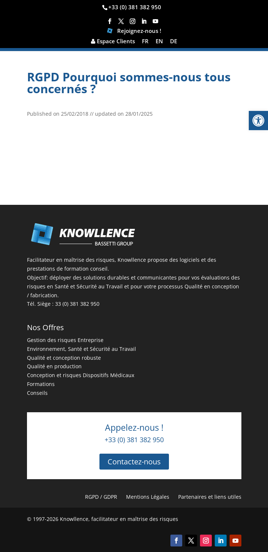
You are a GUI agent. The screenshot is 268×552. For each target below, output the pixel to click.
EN (159, 41)
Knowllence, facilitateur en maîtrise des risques (119, 518)
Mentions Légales (147, 496)
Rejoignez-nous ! (134, 31)
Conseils (37, 392)
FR (145, 41)
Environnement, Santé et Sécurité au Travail (81, 348)
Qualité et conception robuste (64, 357)
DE (173, 41)
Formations (41, 383)
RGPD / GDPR (101, 496)
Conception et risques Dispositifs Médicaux (80, 375)
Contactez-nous (134, 462)
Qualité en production (54, 366)
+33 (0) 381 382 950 (134, 7)
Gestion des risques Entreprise (65, 339)
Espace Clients (113, 41)
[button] (258, 120)
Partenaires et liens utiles (209, 496)
